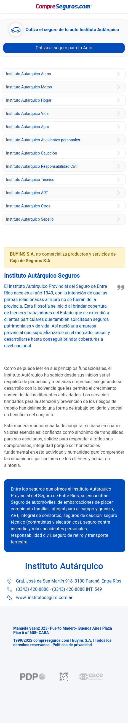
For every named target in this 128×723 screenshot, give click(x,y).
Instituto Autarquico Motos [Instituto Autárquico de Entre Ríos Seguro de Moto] (29, 87)
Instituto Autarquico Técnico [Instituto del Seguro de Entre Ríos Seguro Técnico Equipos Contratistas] (30, 179)
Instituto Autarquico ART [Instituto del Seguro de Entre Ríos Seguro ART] (27, 193)
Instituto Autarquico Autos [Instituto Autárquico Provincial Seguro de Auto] (28, 74)
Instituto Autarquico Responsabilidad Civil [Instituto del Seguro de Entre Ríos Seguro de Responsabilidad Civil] (42, 166)
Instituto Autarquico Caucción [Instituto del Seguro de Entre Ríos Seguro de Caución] (31, 153)
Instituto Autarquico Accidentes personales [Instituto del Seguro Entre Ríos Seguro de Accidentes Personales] (43, 140)
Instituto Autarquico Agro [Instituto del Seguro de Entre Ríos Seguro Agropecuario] (27, 126)
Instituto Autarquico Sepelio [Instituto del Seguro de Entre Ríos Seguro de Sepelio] (30, 219)
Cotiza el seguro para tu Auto (64, 47)
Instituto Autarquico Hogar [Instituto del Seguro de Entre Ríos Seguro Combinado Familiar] (29, 100)
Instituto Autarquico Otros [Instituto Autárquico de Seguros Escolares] (28, 206)
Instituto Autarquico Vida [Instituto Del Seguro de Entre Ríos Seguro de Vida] (27, 113)
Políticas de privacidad (72, 645)
